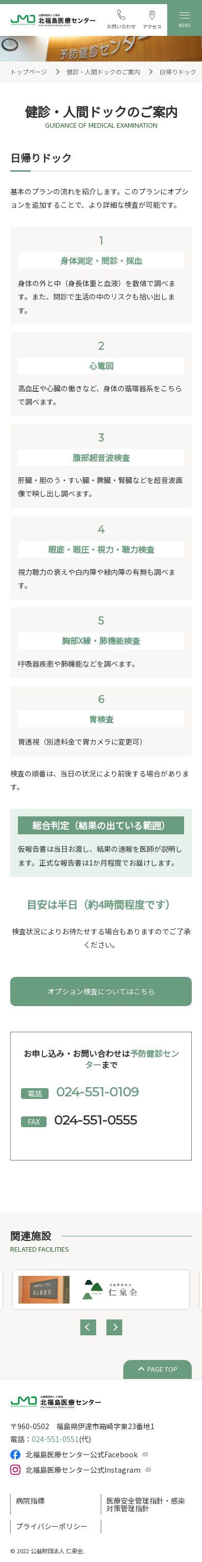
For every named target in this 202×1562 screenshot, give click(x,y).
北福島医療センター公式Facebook (82, 1454)
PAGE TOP (162, 1369)
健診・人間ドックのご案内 (103, 71)
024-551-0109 (97, 1091)
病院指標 (30, 1500)
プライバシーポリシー (51, 1526)
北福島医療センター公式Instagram (83, 1470)
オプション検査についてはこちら (101, 991)
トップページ (28, 71)
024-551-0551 (55, 1439)
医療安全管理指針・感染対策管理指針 (145, 1504)
